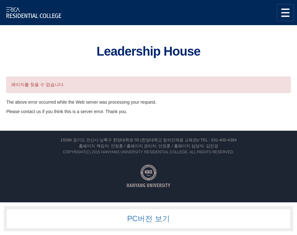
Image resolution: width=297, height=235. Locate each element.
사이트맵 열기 (285, 12)
